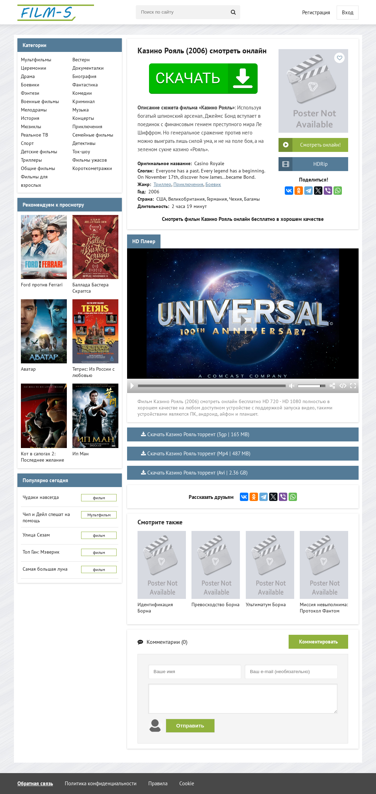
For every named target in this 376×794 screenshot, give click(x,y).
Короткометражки (92, 168)
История (30, 118)
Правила (157, 783)
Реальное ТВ (34, 135)
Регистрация (316, 12)
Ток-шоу (81, 151)
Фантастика (85, 85)
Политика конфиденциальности (100, 783)
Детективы (83, 143)
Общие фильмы (38, 168)
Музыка (80, 110)
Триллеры (31, 160)
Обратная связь (35, 783)
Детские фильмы (39, 151)
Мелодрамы (34, 110)
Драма (28, 76)
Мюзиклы (31, 126)
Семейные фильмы (92, 135)
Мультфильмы (36, 59)
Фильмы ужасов (89, 160)
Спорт (27, 143)
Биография (84, 76)
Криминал (83, 101)
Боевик (213, 184)
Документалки (88, 68)
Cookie (186, 783)
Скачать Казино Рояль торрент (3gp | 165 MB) (198, 434)
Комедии (82, 93)
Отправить (190, 726)
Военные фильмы (40, 101)
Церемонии (33, 68)
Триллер (162, 184)
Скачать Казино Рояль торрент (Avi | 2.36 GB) (197, 472)
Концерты (83, 118)
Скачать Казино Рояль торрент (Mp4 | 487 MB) (198, 453)
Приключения (188, 184)
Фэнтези (30, 93)
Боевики (30, 85)
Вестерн (81, 59)
